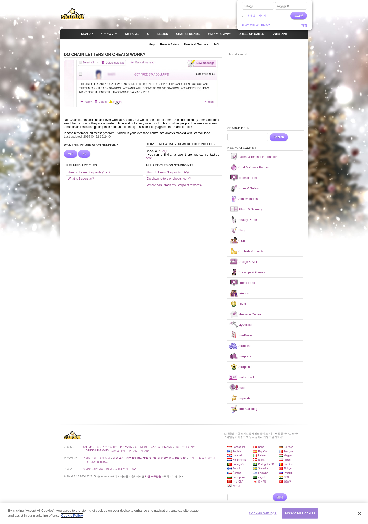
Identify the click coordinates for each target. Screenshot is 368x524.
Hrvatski (237, 455)
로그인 (298, 15)
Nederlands (239, 459)
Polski (287, 459)
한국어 (236, 485)
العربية (261, 477)
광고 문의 (104, 458)
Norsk (261, 459)
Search (279, 137)
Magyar (288, 455)
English (237, 451)
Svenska (263, 468)
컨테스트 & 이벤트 (185, 447)
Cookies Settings (263, 513)
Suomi (236, 468)
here (149, 158)
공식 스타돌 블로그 (97, 461)
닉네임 (248, 6)
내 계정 (145, 450)
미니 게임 (133, 450)
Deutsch (288, 447)
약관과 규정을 (153, 476)
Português (238, 464)
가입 (304, 25)
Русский (288, 473)
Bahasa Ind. (239, 447)
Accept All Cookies (300, 513)
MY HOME (126, 446)
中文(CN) (238, 481)
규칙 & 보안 (121, 469)
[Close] (359, 513)
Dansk (261, 447)
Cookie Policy (72, 515)
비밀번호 (283, 6)
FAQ (163, 151)
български (239, 477)
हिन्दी (286, 477)
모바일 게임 (118, 450)
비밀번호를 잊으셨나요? (256, 25)
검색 (280, 497)
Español (262, 451)
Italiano (262, 455)
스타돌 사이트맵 (206, 458)
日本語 (262, 481)
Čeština (237, 473)
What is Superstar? (81, 178)
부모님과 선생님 (102, 469)
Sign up (87, 446)
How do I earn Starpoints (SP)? (89, 172)
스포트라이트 (110, 447)
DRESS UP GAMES (97, 450)
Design (144, 446)
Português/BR (266, 464)
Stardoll (72, 14)
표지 (96, 447)
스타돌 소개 (90, 458)
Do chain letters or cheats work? (169, 178)
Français (288, 451)
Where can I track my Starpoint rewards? (174, 185)
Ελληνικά (263, 473)
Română (288, 464)
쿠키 (191, 458)
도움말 (87, 469)
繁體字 (287, 481)
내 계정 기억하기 (256, 15)
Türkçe (288, 468)
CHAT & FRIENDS (161, 446)
